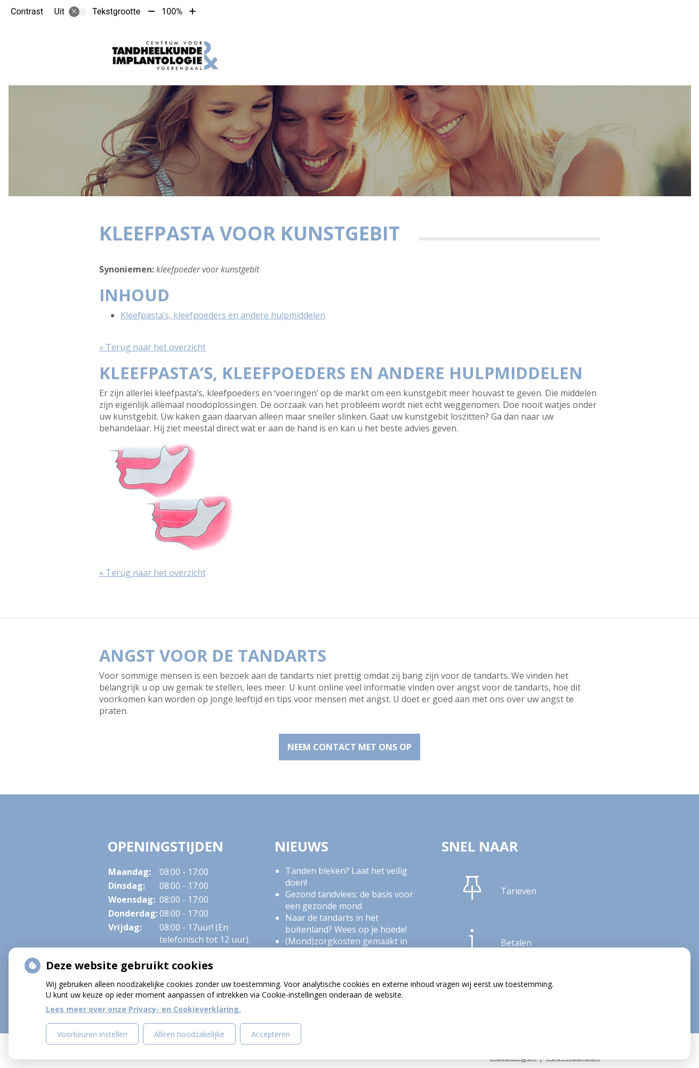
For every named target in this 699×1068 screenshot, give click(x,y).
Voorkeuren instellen (92, 1034)
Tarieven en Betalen (422, 42)
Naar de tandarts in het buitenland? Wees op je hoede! (346, 923)
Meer (554, 42)
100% (172, 11)
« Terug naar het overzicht (152, 347)
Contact (504, 42)
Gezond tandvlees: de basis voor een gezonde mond (349, 900)
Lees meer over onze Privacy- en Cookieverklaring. (143, 1009)
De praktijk (281, 42)
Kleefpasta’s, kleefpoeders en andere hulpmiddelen (222, 315)
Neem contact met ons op (349, 747)
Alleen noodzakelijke (189, 1034)
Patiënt (341, 42)
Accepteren (270, 1034)
